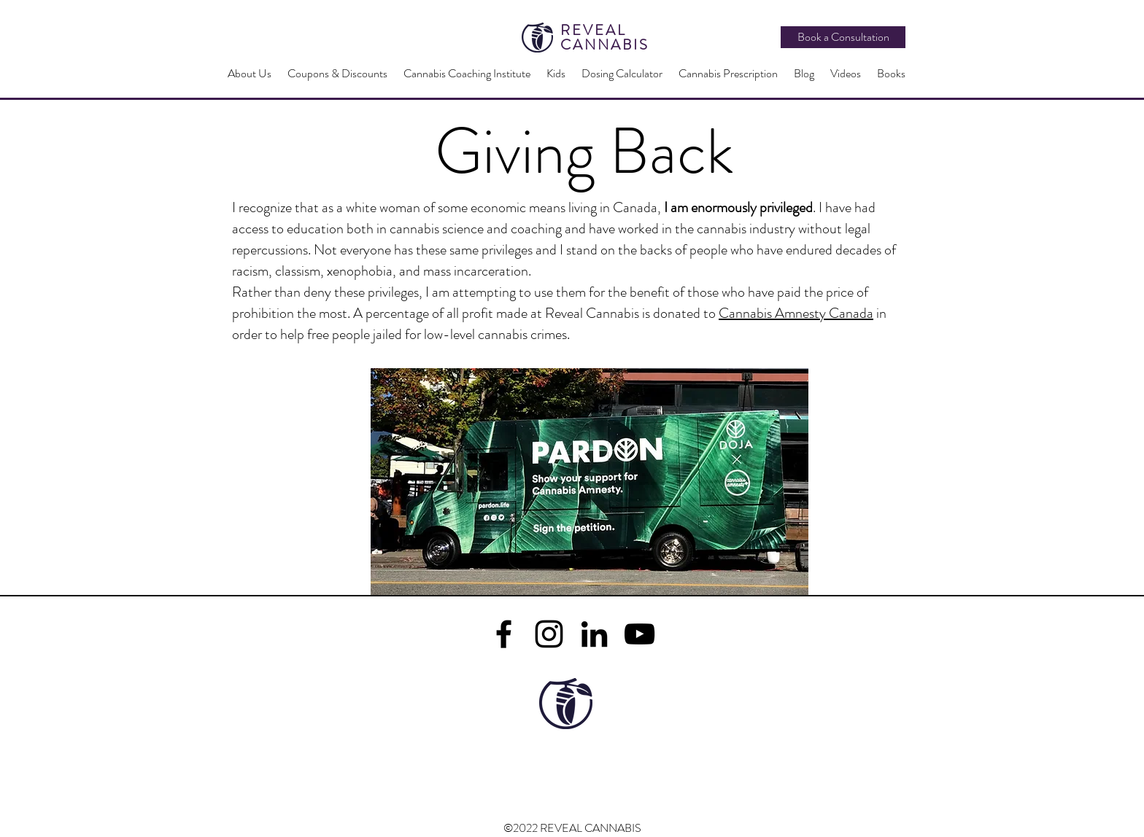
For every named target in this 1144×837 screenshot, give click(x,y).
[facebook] (503, 634)
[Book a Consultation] (843, 37)
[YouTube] (639, 634)
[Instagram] (549, 634)
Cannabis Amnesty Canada (796, 313)
